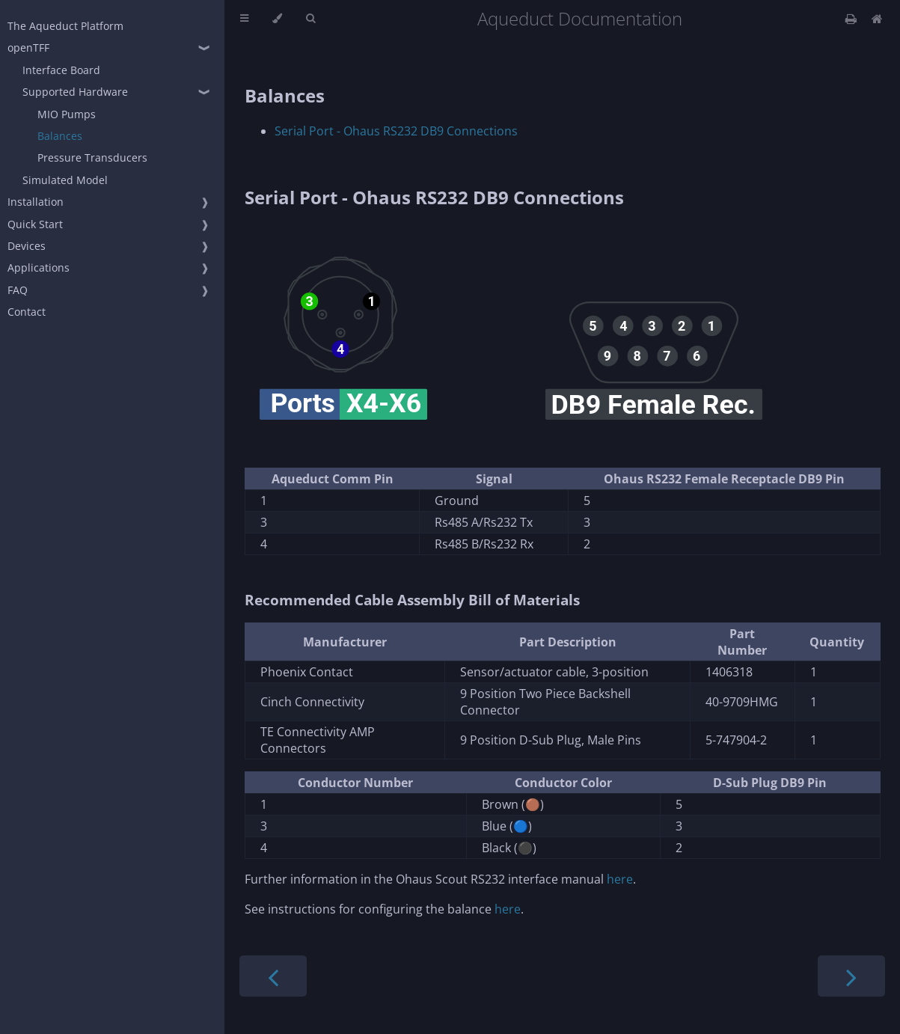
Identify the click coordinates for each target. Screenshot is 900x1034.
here (620, 879)
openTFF (28, 47)
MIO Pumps (66, 114)
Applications (38, 267)
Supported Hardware (75, 92)
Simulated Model (65, 180)
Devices (26, 246)
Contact (26, 312)
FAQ (17, 290)
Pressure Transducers (92, 157)
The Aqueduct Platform (65, 26)
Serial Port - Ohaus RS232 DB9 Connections (396, 131)
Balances (59, 136)
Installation (35, 202)
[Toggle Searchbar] (310, 18)
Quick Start (35, 224)
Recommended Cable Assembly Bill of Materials (412, 599)
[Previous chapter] (273, 976)
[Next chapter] (851, 976)
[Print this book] (852, 18)
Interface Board (61, 70)
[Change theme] (277, 18)
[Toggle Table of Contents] (244, 18)
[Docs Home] (877, 18)
